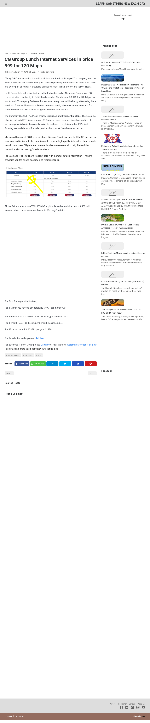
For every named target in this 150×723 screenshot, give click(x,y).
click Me (39, 338)
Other (45, 356)
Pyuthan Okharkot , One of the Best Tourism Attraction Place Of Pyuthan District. (119, 285)
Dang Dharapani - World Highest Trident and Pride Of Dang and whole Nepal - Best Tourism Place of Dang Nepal (123, 102)
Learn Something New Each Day (115, 4)
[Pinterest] (91, 365)
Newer (9, 375)
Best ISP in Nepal (14, 356)
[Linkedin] (78, 365)
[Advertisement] (51, 31)
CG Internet (32, 356)
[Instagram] (138, 710)
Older (92, 375)
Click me (45, 344)
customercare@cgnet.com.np (82, 344)
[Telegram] (54, 365)
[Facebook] (22, 365)
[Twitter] (39, 365)
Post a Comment (50, 72)
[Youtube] (143, 710)
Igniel (143, 719)
